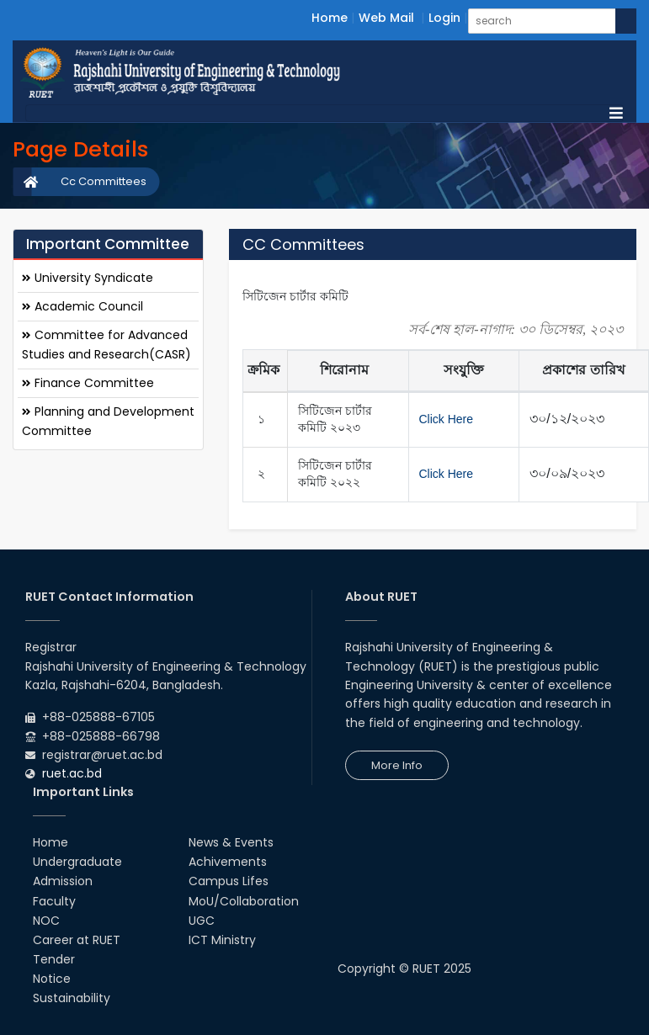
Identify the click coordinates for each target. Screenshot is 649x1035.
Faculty (54, 901)
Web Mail (386, 17)
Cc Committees (103, 181)
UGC (202, 920)
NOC (46, 920)
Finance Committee (88, 382)
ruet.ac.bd (72, 773)
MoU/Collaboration (244, 901)
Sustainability (71, 998)
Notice (52, 978)
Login (444, 17)
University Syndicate (87, 277)
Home (329, 17)
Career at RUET (76, 940)
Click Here (446, 419)
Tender (54, 959)
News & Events (231, 842)
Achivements (228, 861)
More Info (397, 765)
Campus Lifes (229, 881)
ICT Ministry (222, 940)
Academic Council (82, 306)
